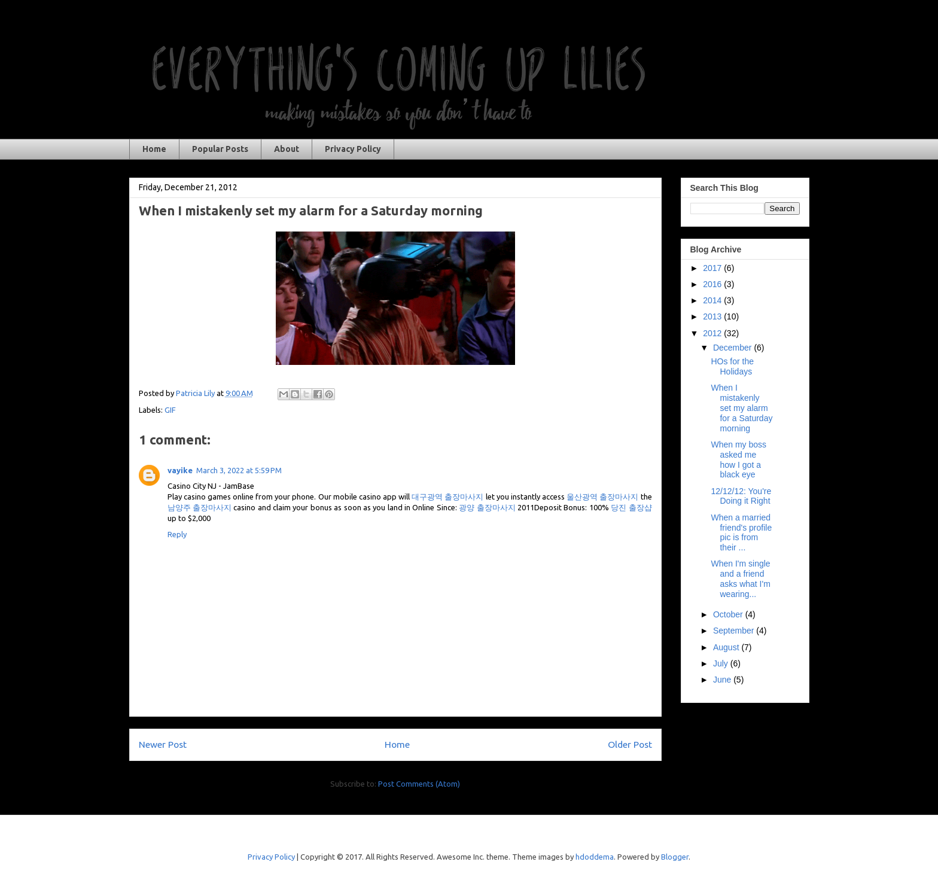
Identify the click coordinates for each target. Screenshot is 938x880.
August (727, 647)
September (734, 630)
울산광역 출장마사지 (602, 496)
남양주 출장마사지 (200, 507)
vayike (180, 470)
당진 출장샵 (631, 507)
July (721, 663)
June (723, 679)
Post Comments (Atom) (419, 783)
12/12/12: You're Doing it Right (741, 496)
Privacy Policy (353, 149)
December (733, 347)
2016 (713, 284)
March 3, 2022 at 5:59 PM (239, 470)
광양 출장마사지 (487, 507)
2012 (713, 333)
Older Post (630, 744)
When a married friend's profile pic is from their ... (741, 532)
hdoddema (594, 856)
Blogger (675, 856)
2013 (713, 316)
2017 (713, 268)
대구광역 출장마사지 (447, 496)
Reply (177, 534)
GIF (170, 410)
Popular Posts (220, 149)
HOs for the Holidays (732, 366)
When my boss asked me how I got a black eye (738, 459)
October (729, 614)
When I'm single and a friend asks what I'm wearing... (740, 578)
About (286, 149)
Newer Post (163, 744)
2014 (713, 300)
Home (154, 149)
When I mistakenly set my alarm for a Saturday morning (741, 408)
